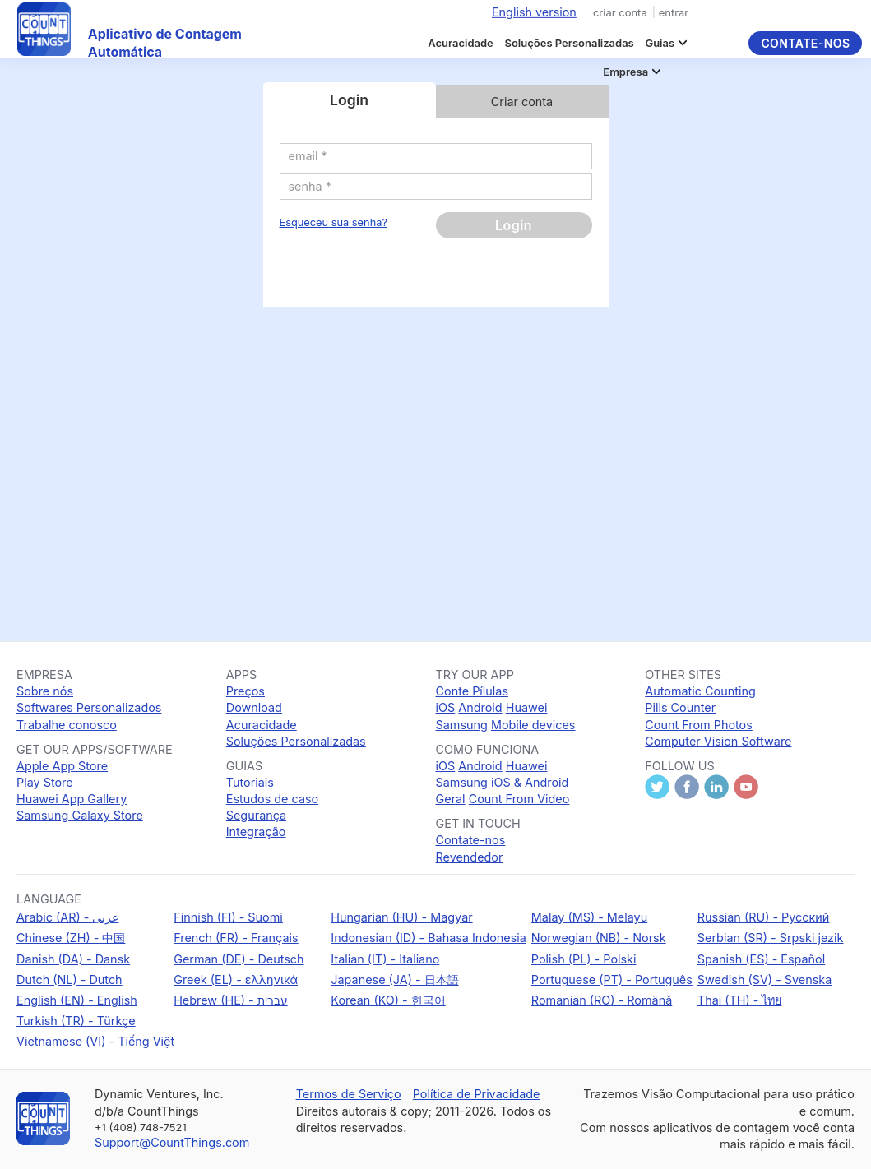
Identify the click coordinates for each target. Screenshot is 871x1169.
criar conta (620, 12)
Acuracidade (460, 42)
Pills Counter (680, 707)
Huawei (527, 707)
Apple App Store (62, 766)
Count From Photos (699, 725)
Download (254, 707)
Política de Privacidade (476, 1094)
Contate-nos (805, 43)
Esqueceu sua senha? (333, 222)
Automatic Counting (700, 691)
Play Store (44, 782)
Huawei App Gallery (71, 799)
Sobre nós (44, 691)
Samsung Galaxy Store (79, 815)
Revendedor (469, 857)
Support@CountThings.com (172, 1142)
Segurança (256, 815)
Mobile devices (533, 725)
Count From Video (519, 799)
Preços (245, 691)
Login (513, 225)
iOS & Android (529, 782)
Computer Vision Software (718, 741)
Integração (256, 832)
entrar (673, 12)
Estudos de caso (272, 799)
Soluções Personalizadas (568, 42)
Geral (451, 799)
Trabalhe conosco (66, 725)
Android (480, 707)
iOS (446, 707)
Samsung (462, 725)
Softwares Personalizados (88, 707)
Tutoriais (250, 782)
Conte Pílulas (472, 691)
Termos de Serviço (348, 1094)
